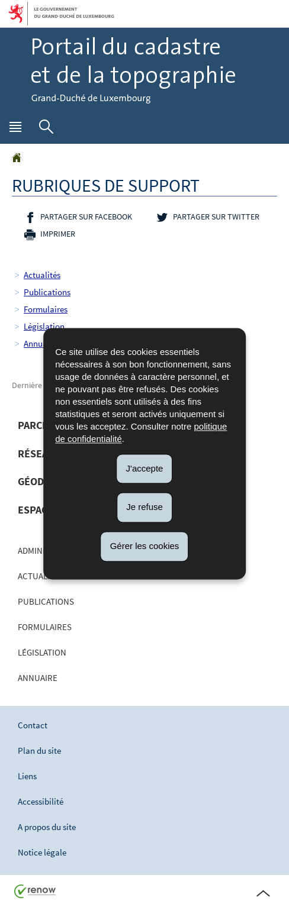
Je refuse (144, 507)
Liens (27, 776)
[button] (15, 129)
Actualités (42, 274)
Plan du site (39, 750)
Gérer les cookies (144, 546)
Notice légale (42, 852)
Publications (47, 292)
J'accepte (144, 468)
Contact (32, 725)
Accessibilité (40, 801)
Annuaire (40, 343)
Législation (44, 326)
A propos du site (47, 826)
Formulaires (46, 309)
